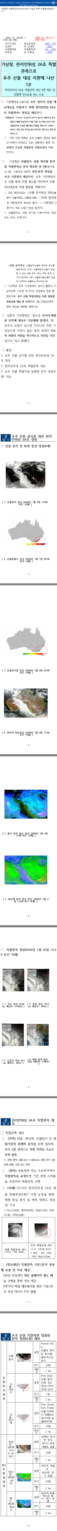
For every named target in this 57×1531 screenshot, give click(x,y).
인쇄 (53, 2)
